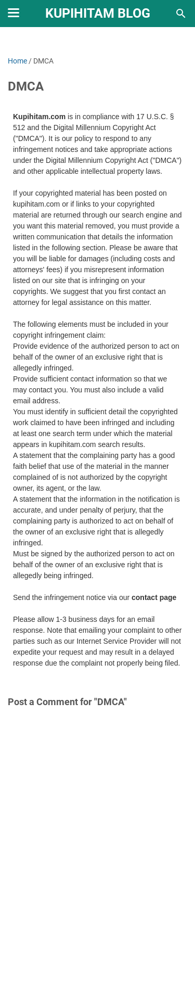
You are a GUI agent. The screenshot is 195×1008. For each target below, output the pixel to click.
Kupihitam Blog (97, 13)
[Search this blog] (181, 13)
